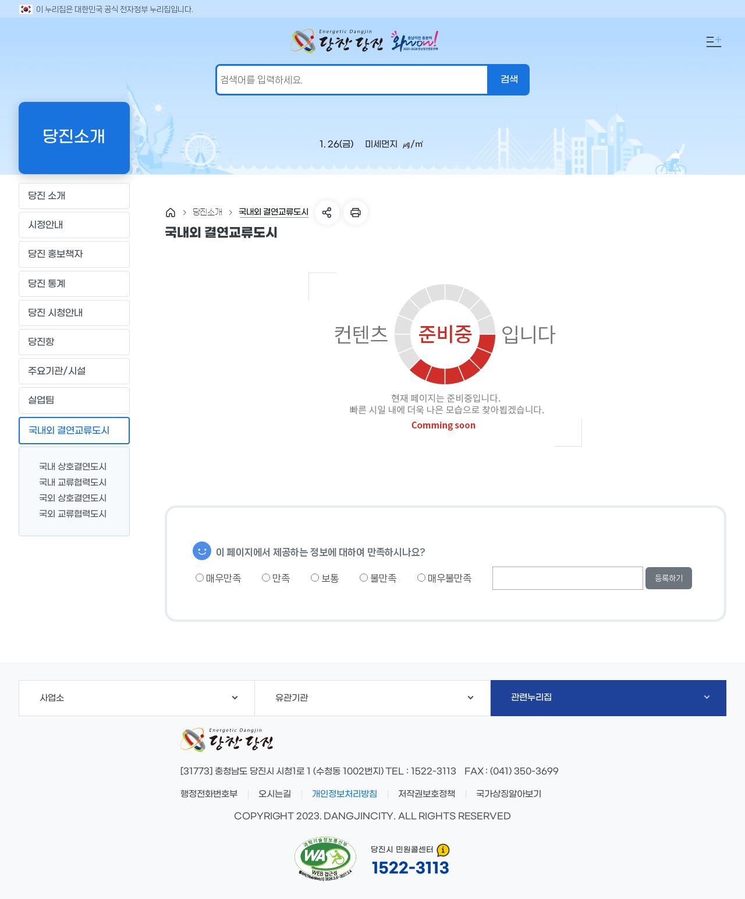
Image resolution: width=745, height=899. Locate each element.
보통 (325, 578)
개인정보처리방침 (344, 794)
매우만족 (218, 578)
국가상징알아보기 (508, 794)
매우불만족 (444, 578)
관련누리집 (610, 697)
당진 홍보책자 (74, 254)
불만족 (378, 578)
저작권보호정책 (426, 794)
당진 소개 (74, 196)
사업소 (138, 698)
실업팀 (74, 400)
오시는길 (274, 794)
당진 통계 (46, 283)
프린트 (355, 212)
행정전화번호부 (208, 794)
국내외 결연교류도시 (74, 430)
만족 (276, 578)
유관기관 (374, 698)
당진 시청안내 (74, 312)
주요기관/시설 (74, 371)
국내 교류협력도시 (68, 482)
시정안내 (74, 225)
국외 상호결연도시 (68, 497)
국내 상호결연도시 (68, 466)
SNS (327, 212)
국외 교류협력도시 (68, 513)
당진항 (74, 342)
